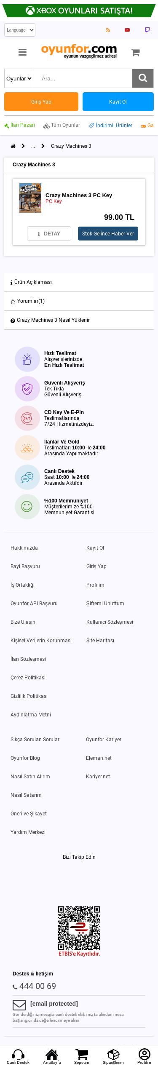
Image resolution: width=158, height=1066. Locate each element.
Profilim (95, 585)
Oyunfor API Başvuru (34, 603)
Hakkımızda (24, 548)
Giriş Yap (96, 566)
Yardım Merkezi (28, 832)
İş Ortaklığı (23, 585)
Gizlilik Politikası (29, 696)
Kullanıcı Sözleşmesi (109, 622)
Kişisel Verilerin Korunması (41, 641)
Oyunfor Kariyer (103, 740)
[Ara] (143, 78)
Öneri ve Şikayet (29, 814)
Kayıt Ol (95, 548)
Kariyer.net (98, 777)
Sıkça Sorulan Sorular (35, 740)
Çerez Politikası (28, 678)
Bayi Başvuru (25, 566)
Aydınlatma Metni (31, 715)
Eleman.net (99, 758)
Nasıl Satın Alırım (30, 777)
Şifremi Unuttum (105, 603)
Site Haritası (100, 641)
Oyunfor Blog (25, 758)
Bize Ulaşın (23, 622)
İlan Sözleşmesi (28, 659)
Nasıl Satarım (26, 795)
